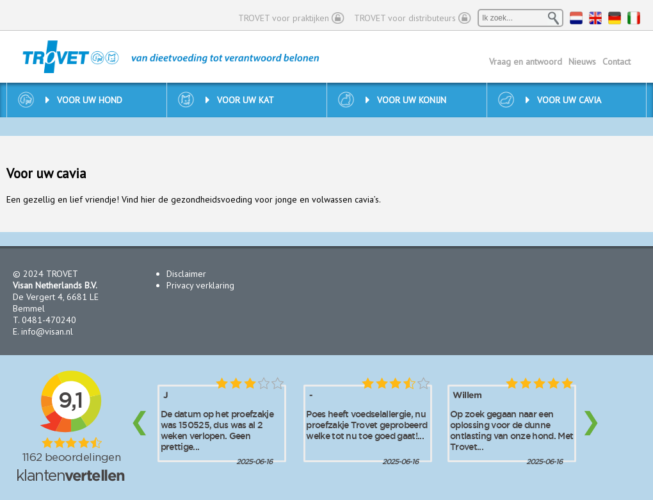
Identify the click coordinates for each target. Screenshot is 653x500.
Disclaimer (186, 273)
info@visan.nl (47, 331)
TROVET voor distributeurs (405, 18)
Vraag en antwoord (525, 61)
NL (576, 18)
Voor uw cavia (563, 100)
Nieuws (582, 61)
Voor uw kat (240, 100)
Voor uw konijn (406, 100)
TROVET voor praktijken (283, 18)
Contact (616, 61)
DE (614, 18)
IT (633, 18)
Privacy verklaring (200, 285)
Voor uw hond (83, 100)
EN (595, 18)
